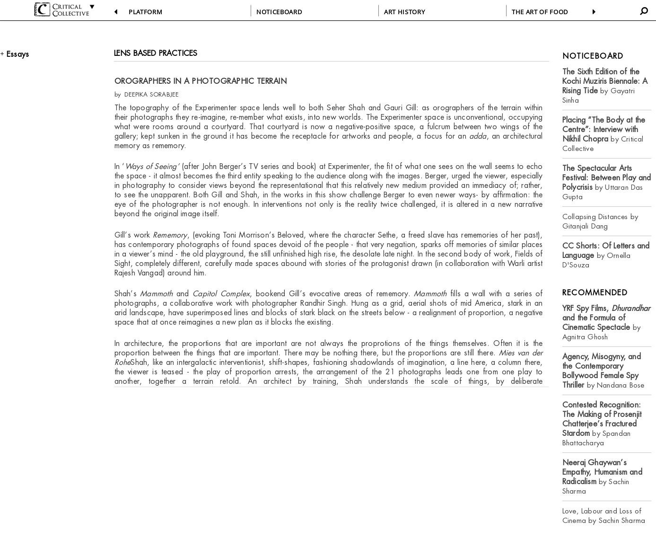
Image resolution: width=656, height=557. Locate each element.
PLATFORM (145, 12)
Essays (18, 54)
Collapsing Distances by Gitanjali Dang (600, 221)
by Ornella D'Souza (606, 255)
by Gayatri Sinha (605, 86)
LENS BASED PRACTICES (156, 53)
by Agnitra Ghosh (606, 322)
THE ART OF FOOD (540, 12)
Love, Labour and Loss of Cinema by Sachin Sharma (603, 515)
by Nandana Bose (603, 370)
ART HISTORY (404, 12)
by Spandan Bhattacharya (601, 423)
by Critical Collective (603, 134)
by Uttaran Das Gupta (606, 182)
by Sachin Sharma (602, 476)
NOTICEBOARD (279, 12)
